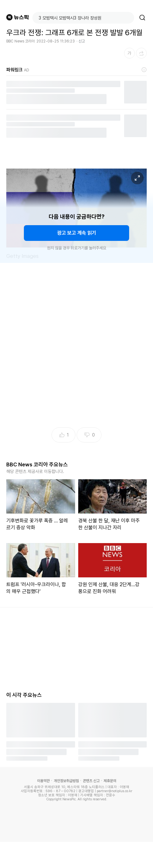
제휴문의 (110, 781)
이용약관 (43, 781)
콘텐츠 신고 (91, 781)
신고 (82, 41)
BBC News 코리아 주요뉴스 (37, 464)
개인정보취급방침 (66, 781)
